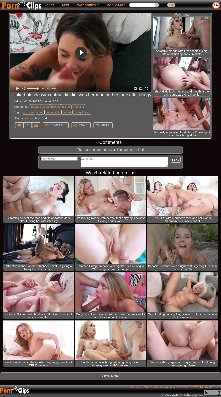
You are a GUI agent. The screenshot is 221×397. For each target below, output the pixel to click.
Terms (148, 387)
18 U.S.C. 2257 (188, 387)
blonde (55, 106)
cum (46, 106)
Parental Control (210, 387)
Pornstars (116, 5)
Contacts (136, 387)
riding (39, 112)
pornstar (28, 112)
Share (83, 125)
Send (175, 159)
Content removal (164, 387)
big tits (66, 106)
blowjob (36, 106)
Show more (110, 376)
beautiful (78, 106)
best (50, 5)
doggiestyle (53, 112)
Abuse (105, 125)
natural (67, 112)
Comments (58, 125)
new (65, 5)
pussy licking (82, 112)
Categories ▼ (88, 5)
